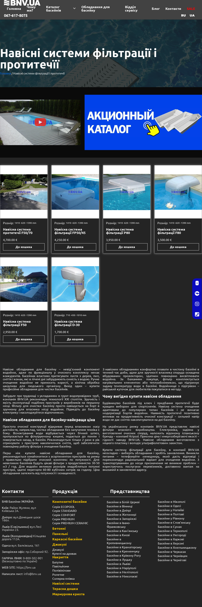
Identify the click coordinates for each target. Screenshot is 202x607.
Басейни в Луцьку (119, 559)
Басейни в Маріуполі (121, 568)
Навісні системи (65, 583)
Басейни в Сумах (170, 526)
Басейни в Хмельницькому (177, 547)
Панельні (60, 533)
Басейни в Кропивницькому (119, 541)
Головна (5, 73)
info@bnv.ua (32, 574)
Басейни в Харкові (171, 539)
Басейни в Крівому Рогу (124, 555)
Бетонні (59, 528)
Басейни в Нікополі (171, 501)
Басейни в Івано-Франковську (118, 524)
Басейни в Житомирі (121, 514)
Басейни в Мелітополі (122, 572)
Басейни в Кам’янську (122, 531)
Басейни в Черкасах (172, 551)
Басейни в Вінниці (119, 506)
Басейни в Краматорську (124, 547)
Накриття (60, 557)
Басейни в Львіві (118, 564)
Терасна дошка (65, 588)
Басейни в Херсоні (171, 543)
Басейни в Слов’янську (174, 522)
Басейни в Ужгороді (172, 535)
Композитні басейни (69, 501)
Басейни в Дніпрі (119, 510)
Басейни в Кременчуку (123, 551)
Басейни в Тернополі (172, 531)
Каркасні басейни (67, 539)
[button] (40, 122)
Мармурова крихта (68, 594)
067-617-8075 (16, 15)
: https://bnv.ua (18, 567)
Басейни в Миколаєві (122, 576)
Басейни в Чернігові (172, 560)
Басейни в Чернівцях (172, 556)
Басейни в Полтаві (171, 514)
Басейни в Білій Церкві (123, 502)
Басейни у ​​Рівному (171, 518)
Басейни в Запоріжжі (121, 518)
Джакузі (59, 544)
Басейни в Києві (118, 535)
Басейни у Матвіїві (171, 510)
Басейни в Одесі (169, 506)
